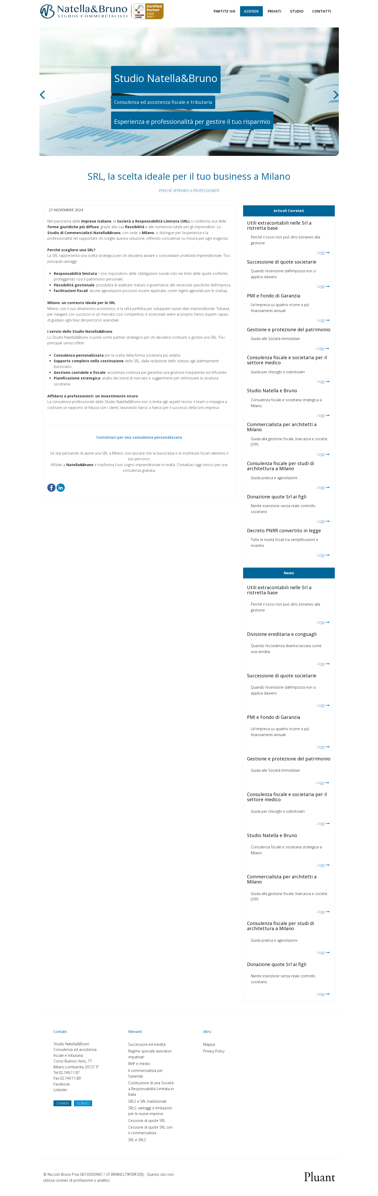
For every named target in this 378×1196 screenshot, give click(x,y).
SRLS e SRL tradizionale (147, 1101)
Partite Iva (224, 11)
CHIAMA (62, 1103)
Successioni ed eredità (147, 1044)
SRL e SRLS (137, 1139)
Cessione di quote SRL (146, 1120)
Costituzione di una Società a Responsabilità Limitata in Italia (151, 1088)
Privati (274, 11)
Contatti (321, 11)
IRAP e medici (139, 1063)
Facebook (61, 1084)
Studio (297, 11)
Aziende (251, 11)
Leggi (321, 252)
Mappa (209, 1044)
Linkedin (60, 1089)
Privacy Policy (213, 1051)
